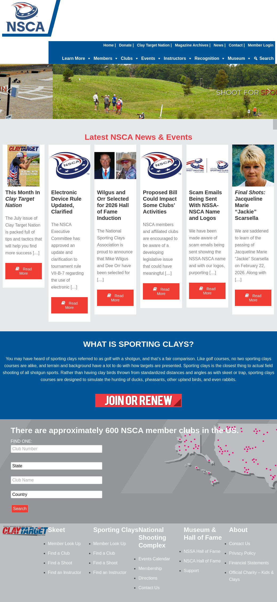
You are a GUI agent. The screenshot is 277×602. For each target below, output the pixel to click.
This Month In (22, 198)
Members (103, 58)
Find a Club (59, 553)
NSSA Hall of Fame (202, 551)
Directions (147, 578)
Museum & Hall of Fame (203, 533)
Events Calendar (154, 559)
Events (148, 58)
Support (191, 570)
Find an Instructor (64, 572)
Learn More (73, 58)
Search (266, 58)
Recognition (207, 58)
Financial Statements (249, 563)
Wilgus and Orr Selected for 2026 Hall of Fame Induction (113, 205)
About (238, 529)
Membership (150, 568)
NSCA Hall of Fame (202, 561)
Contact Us (148, 587)
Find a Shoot (60, 563)
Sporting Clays (115, 529)
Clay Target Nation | (154, 45)
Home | (109, 45)
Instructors (175, 58)
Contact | (237, 45)
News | (220, 45)
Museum (236, 58)
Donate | (126, 45)
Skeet (56, 529)
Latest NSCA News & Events (138, 137)
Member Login (261, 45)
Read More (23, 271)
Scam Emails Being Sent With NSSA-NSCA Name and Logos (205, 205)
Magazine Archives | (192, 45)
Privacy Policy (242, 553)
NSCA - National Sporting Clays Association (44, 20)
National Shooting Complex (152, 537)
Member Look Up (64, 543)
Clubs (127, 58)
